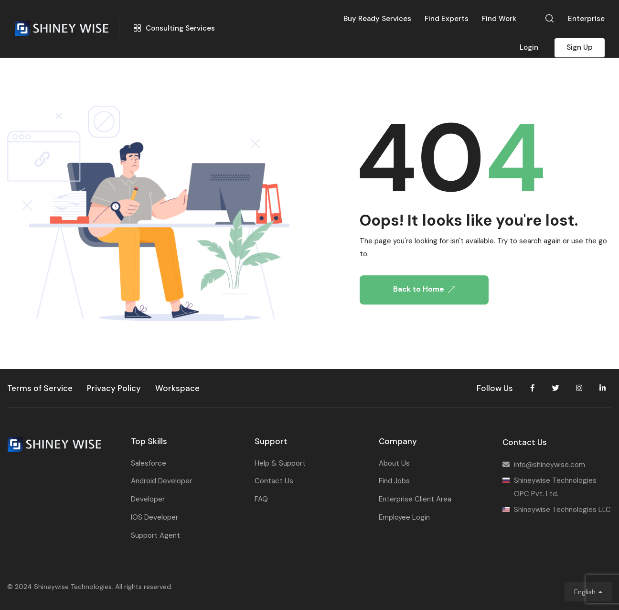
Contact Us (274, 481)
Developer (148, 499)
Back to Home (424, 289)
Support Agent (155, 535)
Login (529, 47)
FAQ (261, 499)
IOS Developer (154, 517)
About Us (394, 463)
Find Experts (447, 18)
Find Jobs (394, 481)
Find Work (499, 18)
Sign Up (579, 47)
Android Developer (161, 481)
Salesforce (148, 463)
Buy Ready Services (377, 18)
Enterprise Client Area (415, 499)
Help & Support (280, 463)
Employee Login (404, 517)
